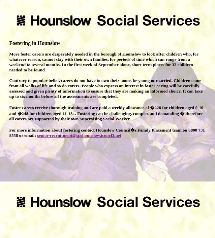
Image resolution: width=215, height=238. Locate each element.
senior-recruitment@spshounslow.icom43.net (79, 135)
